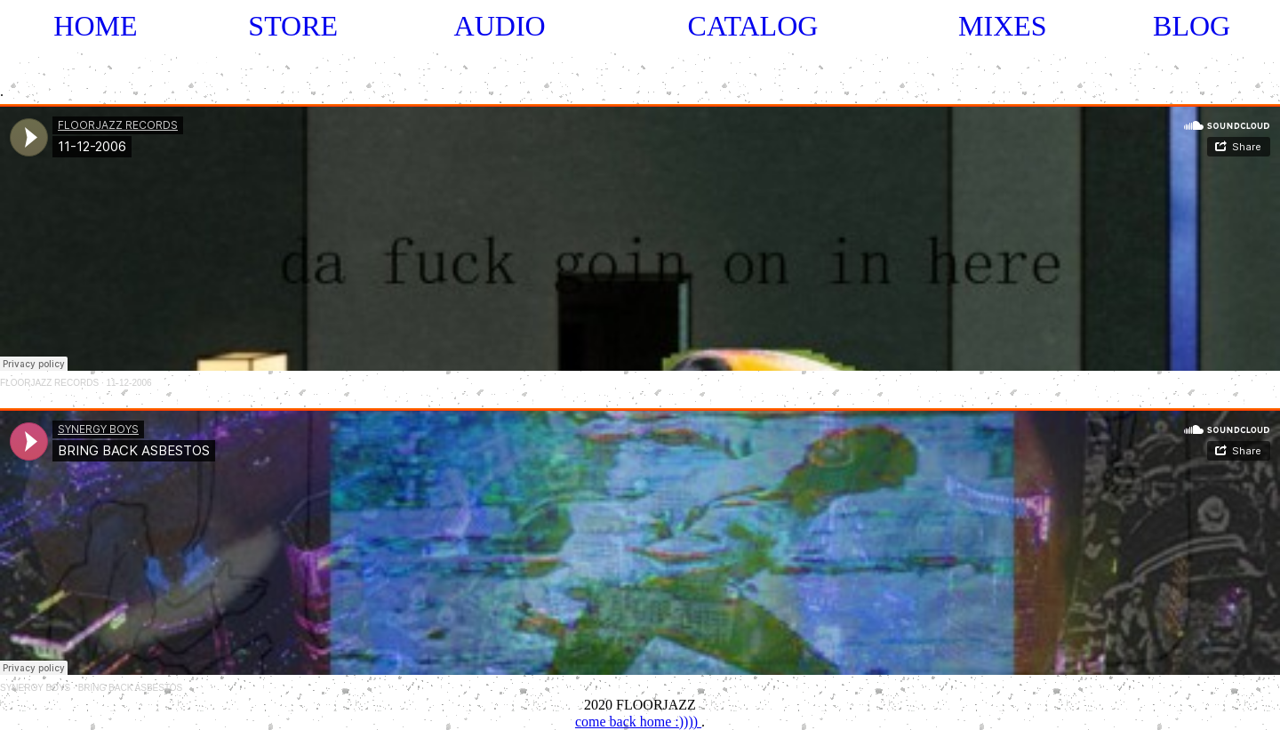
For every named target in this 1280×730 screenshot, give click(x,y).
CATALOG (753, 26)
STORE (293, 26)
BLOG (1191, 26)
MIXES (1002, 26)
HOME (95, 26)
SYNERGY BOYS (35, 688)
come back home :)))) (638, 721)
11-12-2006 (128, 383)
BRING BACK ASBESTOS (130, 688)
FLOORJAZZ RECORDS (49, 383)
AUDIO (500, 26)
